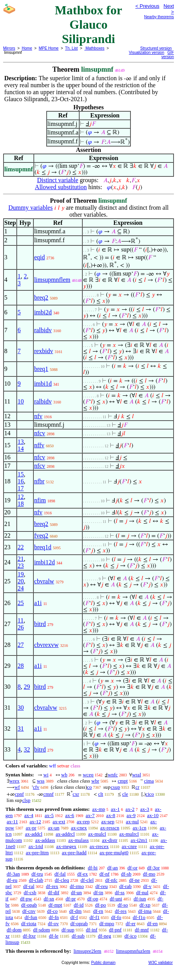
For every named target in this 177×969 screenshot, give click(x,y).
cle (125, 794)
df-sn (49, 899)
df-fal (60, 874)
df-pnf (115, 930)
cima (149, 781)
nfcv (39, 433)
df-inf (91, 930)
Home (27, 48)
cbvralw (44, 581)
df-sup (67, 930)
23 (20, 565)
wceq (88, 775)
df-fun (30, 917)
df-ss (120, 892)
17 (20, 488)
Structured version (156, 48)
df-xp (144, 905)
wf (17, 787)
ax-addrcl (65, 834)
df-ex (82, 874)
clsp (26, 800)
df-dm (75, 911)
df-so (123, 905)
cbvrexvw (46, 644)
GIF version (167, 54)
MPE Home (49, 48)
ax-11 (12, 821)
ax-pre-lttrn (37, 852)
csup (115, 787)
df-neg (104, 936)
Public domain (103, 962)
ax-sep (108, 821)
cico (150, 794)
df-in (98, 892)
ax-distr (110, 840)
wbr (95, 781)
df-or (132, 868)
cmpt (123, 781)
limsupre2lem (87, 951)
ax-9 (131, 815)
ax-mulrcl (129, 834)
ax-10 (153, 815)
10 (20, 401)
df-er (130, 923)
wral (136, 775)
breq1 (41, 369)
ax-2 (129, 809)
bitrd (40, 624)
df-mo (149, 874)
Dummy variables (30, 207)
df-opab (29, 905)
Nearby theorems (159, 17)
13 (20, 441)
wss (41, 781)
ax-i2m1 (138, 840)
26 (20, 627)
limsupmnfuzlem (133, 951)
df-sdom (41, 930)
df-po (100, 905)
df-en (152, 923)
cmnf (48, 794)
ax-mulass (78, 840)
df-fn (54, 917)
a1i (38, 603)
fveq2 (41, 535)
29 (27, 686)
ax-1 (115, 809)
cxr (76, 794)
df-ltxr (29, 936)
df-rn (98, 911)
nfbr (39, 481)
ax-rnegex (66, 846)
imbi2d (43, 312)
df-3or (153, 868)
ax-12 (35, 821)
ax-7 (90, 815)
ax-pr (31, 828)
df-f (74, 917)
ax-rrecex (99, 846)
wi (46, 775)
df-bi (92, 868)
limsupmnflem (52, 279)
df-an (112, 868)
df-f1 (95, 917)
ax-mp (98, 809)
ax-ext (58, 821)
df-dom (14, 930)
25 (20, 603)
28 (20, 665)
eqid (39, 257)
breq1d (42, 547)
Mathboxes (94, 48)
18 (20, 503)
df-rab (125, 886)
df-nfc (111, 880)
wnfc (113, 775)
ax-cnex (79, 828)
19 (20, 574)
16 (20, 481)
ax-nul (132, 821)
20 (20, 581)
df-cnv (28, 911)
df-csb (30, 892)
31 (20, 728)
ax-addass (45, 840)
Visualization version (146, 52)
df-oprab (79, 923)
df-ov (53, 923)
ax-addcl (33, 834)
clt (100, 794)
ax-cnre (129, 846)
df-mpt (55, 905)
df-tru (37, 874)
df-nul (142, 892)
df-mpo (106, 923)
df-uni (116, 899)
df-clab (36, 880)
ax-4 (28, 815)
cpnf (19, 794)
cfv (36, 787)
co (89, 787)
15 (20, 474)
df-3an (13, 874)
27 (20, 644)
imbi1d (43, 383)
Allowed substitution (61, 187)
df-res (121, 911)
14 (20, 448)
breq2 (41, 297)
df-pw (26, 899)
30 (20, 707)
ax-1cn (139, 828)
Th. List (71, 48)
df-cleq (62, 880)
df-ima (145, 911)
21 (20, 558)
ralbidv (43, 330)
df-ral (29, 886)
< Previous (147, 6)
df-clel (87, 880)
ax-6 (69, 815)
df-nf (104, 874)
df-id (78, 905)
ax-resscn (109, 828)
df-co (52, 911)
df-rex (52, 886)
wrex (14, 781)
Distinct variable (57, 180)
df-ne (134, 880)
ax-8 (110, 815)
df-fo (116, 917)
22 (20, 547)
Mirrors (9, 48)
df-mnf (142, 930)
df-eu (12, 880)
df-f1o (139, 917)
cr (137, 787)
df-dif (53, 892)
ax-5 (49, 815)
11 (20, 620)
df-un (76, 892)
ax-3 (144, 809)
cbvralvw (45, 707)
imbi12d (44, 562)
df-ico (131, 936)
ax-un (53, 828)
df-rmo (77, 886)
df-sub (78, 936)
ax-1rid (35, 846)
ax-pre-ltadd (74, 852)
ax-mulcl (97, 834)
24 (20, 588)
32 (27, 749)
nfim (40, 500)
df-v (147, 886)
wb (64, 775)
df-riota (28, 923)
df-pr (71, 899)
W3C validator (160, 962)
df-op (92, 899)
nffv (39, 445)
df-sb (126, 874)
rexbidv (43, 351)
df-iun (140, 899)
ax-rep (83, 821)
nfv (38, 416)
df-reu (101, 886)
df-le (54, 936)
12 (20, 496)
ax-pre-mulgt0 (113, 852)
